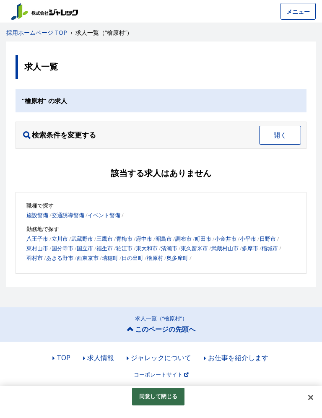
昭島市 (164, 238)
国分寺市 (62, 248)
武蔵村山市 (225, 248)
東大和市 (147, 248)
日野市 (268, 238)
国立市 (85, 248)
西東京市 (88, 258)
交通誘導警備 (68, 215)
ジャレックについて (161, 357)
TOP (63, 357)
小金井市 (225, 238)
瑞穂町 (110, 258)
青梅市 (124, 238)
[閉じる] (310, 397)
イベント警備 (104, 215)
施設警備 (37, 215)
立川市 (60, 238)
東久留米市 (194, 248)
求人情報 (100, 357)
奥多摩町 (177, 258)
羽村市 (34, 258)
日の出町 (132, 258)
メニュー (298, 12)
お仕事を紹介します (238, 357)
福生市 (104, 248)
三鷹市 (104, 238)
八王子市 (37, 238)
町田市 (203, 238)
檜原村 (155, 258)
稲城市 (270, 248)
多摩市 (250, 248)
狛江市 (124, 248)
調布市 (183, 238)
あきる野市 (59, 258)
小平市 (248, 238)
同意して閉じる (158, 396)
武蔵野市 (82, 238)
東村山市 (37, 248)
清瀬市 (169, 248)
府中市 (144, 238)
